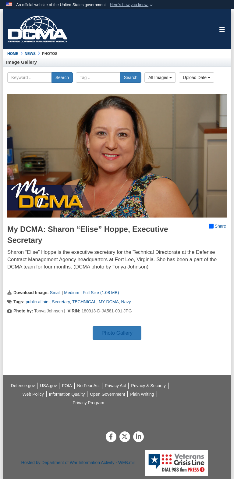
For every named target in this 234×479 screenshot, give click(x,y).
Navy (126, 301)
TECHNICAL (84, 301)
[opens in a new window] (67, 394)
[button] (132, 5)
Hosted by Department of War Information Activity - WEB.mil (78, 462)
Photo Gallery (117, 333)
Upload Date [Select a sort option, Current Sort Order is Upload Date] (196, 77)
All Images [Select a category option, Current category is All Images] (160, 77)
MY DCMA (109, 301)
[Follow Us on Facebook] (111, 437)
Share (217, 226)
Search (62, 77)
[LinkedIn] (138, 437)
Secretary (61, 301)
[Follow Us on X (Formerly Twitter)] (124, 437)
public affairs (37, 301)
